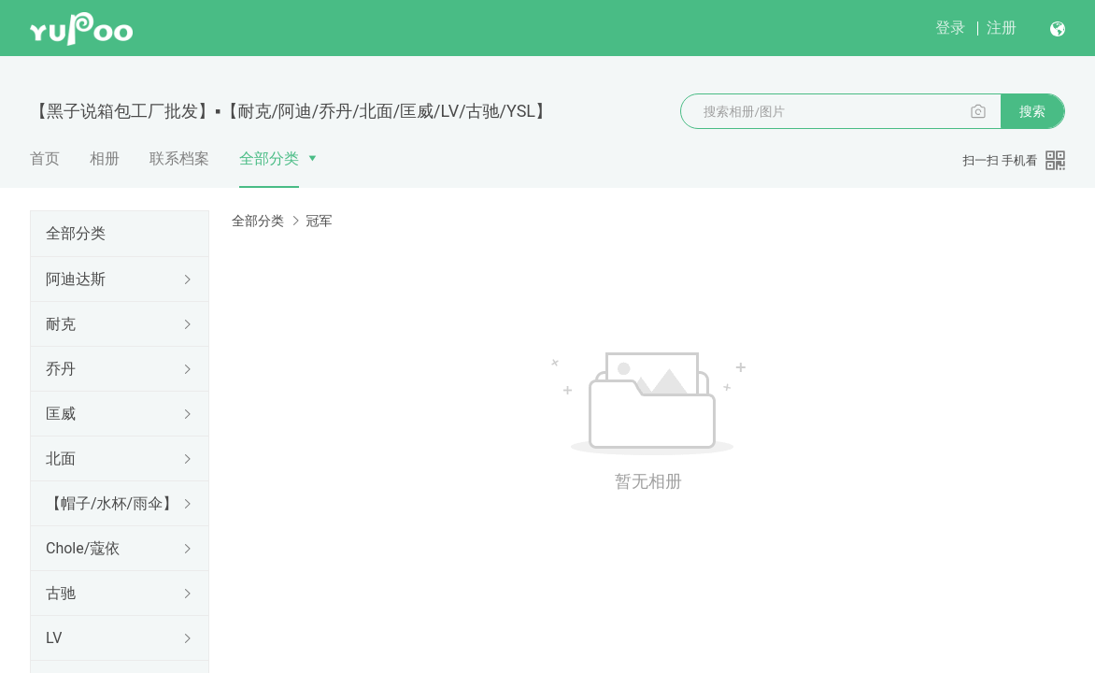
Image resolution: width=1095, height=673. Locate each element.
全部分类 (269, 158)
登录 (950, 27)
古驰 (61, 593)
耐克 (61, 324)
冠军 (319, 220)
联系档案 (179, 158)
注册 (1002, 27)
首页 (45, 158)
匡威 (61, 413)
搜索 (1032, 111)
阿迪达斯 (76, 279)
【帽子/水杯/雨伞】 (112, 503)
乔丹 (61, 369)
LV (54, 638)
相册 (105, 158)
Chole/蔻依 (83, 548)
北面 (61, 458)
